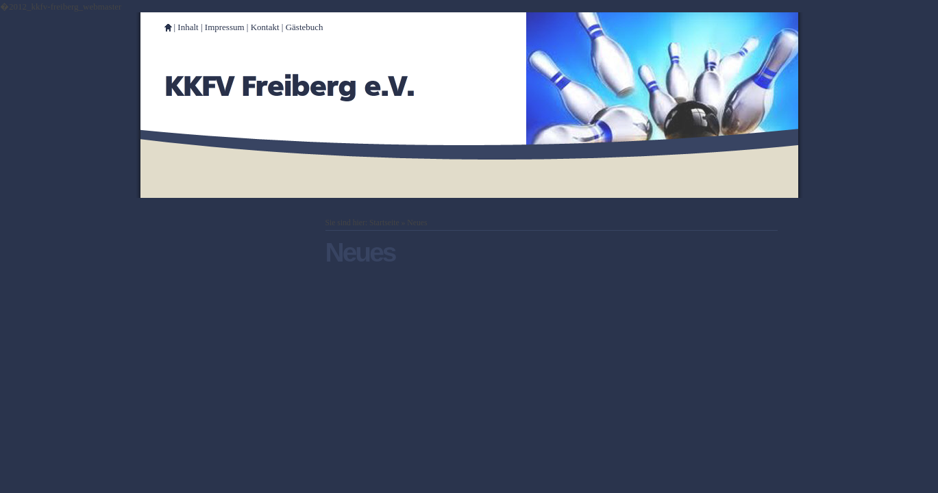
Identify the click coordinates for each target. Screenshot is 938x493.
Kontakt (265, 27)
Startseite (384, 222)
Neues (417, 222)
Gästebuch (304, 27)
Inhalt (187, 27)
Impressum (225, 27)
